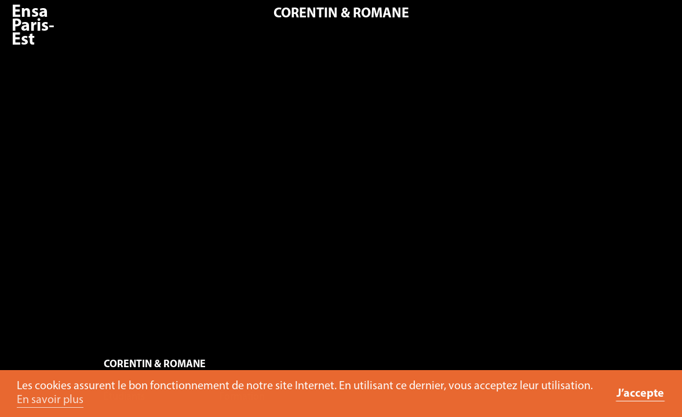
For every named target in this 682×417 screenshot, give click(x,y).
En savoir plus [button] (50, 400)
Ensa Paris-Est (33, 26)
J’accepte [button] (640, 394)
